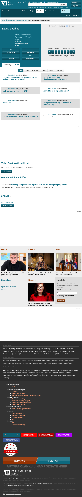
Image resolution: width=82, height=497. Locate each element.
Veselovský (43, 363)
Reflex (35, 354)
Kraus (61, 360)
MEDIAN (44, 7)
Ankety (51, 70)
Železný (70, 363)
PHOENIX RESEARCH (53, 7)
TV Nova (67, 354)
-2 (52, 52)
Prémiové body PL (17, 417)
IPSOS (34, 7)
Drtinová (30, 360)
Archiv (10, 11)
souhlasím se (65, 296)
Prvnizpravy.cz (28, 354)
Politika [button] (25, 11)
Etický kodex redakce (18, 393)
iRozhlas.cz (48, 351)
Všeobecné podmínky (18, 399)
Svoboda (19, 375)
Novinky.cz (16, 354)
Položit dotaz (11, 53)
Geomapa (70, 26)
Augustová (6, 360)
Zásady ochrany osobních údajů (21, 408)
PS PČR (31, 249)
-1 (56, 52)
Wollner (69, 375)
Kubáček (18, 372)
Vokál (49, 363)
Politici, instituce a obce (51, 2)
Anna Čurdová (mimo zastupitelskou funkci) (15, 20)
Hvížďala (42, 370)
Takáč (29, 363)
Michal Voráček (12, 485)
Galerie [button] (56, 11)
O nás (13, 386)
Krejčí (13, 372)
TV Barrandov (60, 354)
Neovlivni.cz (71, 351)
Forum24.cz (70, 349)
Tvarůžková (35, 363)
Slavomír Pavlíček (47, 484)
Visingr (64, 375)
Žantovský (6, 378)
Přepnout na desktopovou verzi (12, 494)
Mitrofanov (31, 372)
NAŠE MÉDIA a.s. (14, 478)
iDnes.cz (25, 351)
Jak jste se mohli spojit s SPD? (16, 91)
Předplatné (65, 11)
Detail (17, 65)
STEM (66, 7)
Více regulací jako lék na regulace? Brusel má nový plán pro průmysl (20, 78)
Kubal (65, 360)
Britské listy (18, 349)
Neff (37, 372)
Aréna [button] (16, 11)
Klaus (75, 370)
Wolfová (60, 363)
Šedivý (34, 375)
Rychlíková (68, 372)
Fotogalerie (35, 70)
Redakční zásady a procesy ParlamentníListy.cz (26, 395)
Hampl (27, 370)
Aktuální (52, 26)
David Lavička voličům (13, 177)
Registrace (76, 6)
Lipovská (24, 372)
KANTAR (39, 7)
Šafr (24, 375)
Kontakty (14, 391)
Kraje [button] (32, 11)
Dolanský (24, 360)
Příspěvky (7, 65)
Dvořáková (10, 370)
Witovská (54, 363)
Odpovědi (59, 70)
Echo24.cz (62, 349)
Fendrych (16, 370)
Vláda (58, 249)
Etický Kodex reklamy (18, 424)
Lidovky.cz (56, 351)
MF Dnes (64, 351)
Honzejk (36, 370)
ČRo (35, 349)
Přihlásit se (75, 3)
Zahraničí (48, 11)
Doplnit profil (30, 58)
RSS (13, 419)
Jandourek (49, 370)
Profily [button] (40, 11)
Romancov (61, 372)
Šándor (29, 375)
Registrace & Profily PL (19, 415)
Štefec (47, 375)
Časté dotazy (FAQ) (17, 413)
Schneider (13, 375)
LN (60, 351)
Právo (21, 354)
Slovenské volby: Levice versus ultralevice (20, 116)
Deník (41, 349)
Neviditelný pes (7, 354)
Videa (44, 70)
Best (4, 370)
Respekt (40, 354)
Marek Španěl (37, 484)
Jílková (48, 360)
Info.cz (42, 351)
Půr (50, 372)
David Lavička (12, 75)
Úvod (3, 11)
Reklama (14, 423)
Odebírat (61, 300)
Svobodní (7, 103)
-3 (49, 52)
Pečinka (41, 372)
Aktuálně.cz (6, 349)
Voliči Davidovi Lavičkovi (15, 163)
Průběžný (61, 26)
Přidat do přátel (7, 205)
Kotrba (9, 372)
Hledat (63, 4)
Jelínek (55, 370)
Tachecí (25, 363)
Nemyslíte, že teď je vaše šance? (56, 91)
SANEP (62, 7)
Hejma (43, 360)
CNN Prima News (28, 349)
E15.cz (57, 349)
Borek (18, 360)
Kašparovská (54, 360)
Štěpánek (53, 375)
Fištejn (22, 370)
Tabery (59, 375)
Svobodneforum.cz (49, 354)
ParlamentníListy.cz (35, 2)
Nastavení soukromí (11, 435)
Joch (59, 370)
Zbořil (73, 375)
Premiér (4, 249)
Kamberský (65, 370)
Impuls (37, 351)
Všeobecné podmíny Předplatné (21, 401)
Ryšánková (6, 375)
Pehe (46, 372)
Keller (71, 370)
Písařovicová (7, 363)
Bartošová (13, 360)
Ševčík (39, 375)
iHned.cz (31, 351)
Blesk (12, 349)
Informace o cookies (18, 410)
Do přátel (11, 58)
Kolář (4, 372)
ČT (38, 349)
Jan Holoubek (22, 485)
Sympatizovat (30, 53)
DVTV (51, 349)
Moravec (70, 360)
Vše (20, 70)
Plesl (13, 363)
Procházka (18, 363)
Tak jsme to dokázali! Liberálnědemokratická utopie (55, 78)
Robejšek (54, 372)
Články (27, 70)
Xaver (65, 363)
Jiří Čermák (30, 485)
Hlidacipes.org (15, 351)
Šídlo (43, 375)
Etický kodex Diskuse (18, 404)
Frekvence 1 (7, 351)
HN (21, 351)
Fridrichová (37, 360)
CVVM (30, 7)
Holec (31, 370)
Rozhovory (32, 280)
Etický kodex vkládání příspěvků (21, 402)
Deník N (46, 349)
